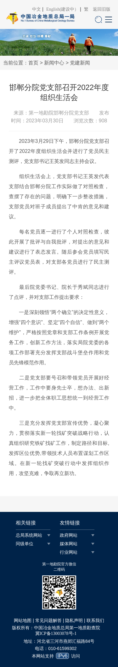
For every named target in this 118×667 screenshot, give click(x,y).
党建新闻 (80, 62)
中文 (36, 9)
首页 (33, 62)
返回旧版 (101, 9)
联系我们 (95, 620)
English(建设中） (62, 9)
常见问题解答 (48, 620)
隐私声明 (74, 620)
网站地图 (22, 620)
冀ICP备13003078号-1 (55, 633)
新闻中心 (54, 62)
